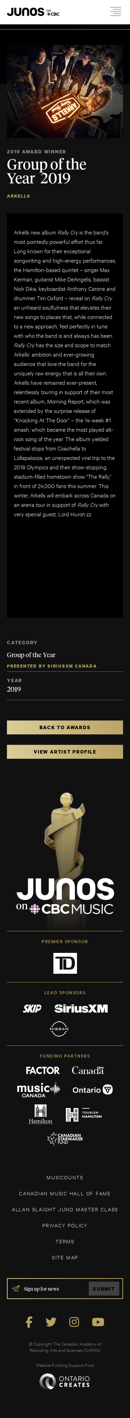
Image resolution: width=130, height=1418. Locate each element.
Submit (104, 1288)
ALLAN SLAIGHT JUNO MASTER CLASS (65, 1209)
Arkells (18, 196)
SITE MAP (65, 1257)
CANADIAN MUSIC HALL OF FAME (65, 1193)
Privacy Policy (65, 1225)
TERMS (65, 1241)
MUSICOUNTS (65, 1177)
